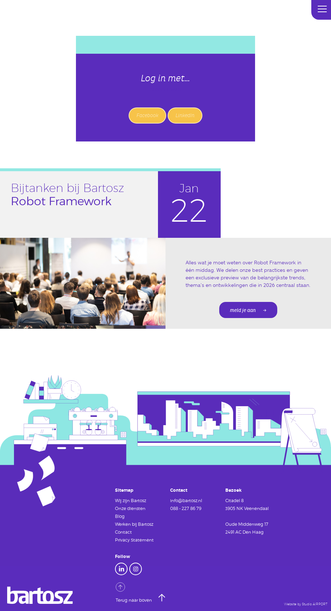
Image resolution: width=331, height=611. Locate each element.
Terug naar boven (134, 592)
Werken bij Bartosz (134, 523)
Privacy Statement (134, 539)
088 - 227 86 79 (185, 508)
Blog (120, 516)
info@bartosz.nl (186, 500)
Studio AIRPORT (314, 604)
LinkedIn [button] (185, 115)
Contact (123, 531)
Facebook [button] (147, 115)
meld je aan (243, 310)
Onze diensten (130, 508)
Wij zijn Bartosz (130, 500)
